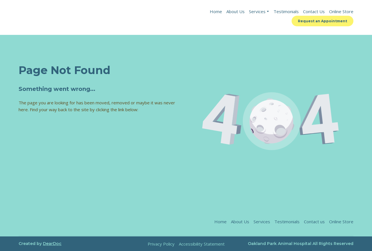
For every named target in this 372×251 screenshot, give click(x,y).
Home (216, 11)
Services (257, 11)
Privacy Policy (161, 244)
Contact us (314, 221)
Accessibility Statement (202, 244)
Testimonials (286, 11)
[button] (322, 21)
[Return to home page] (63, 17)
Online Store (341, 11)
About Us (235, 11)
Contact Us (314, 11)
